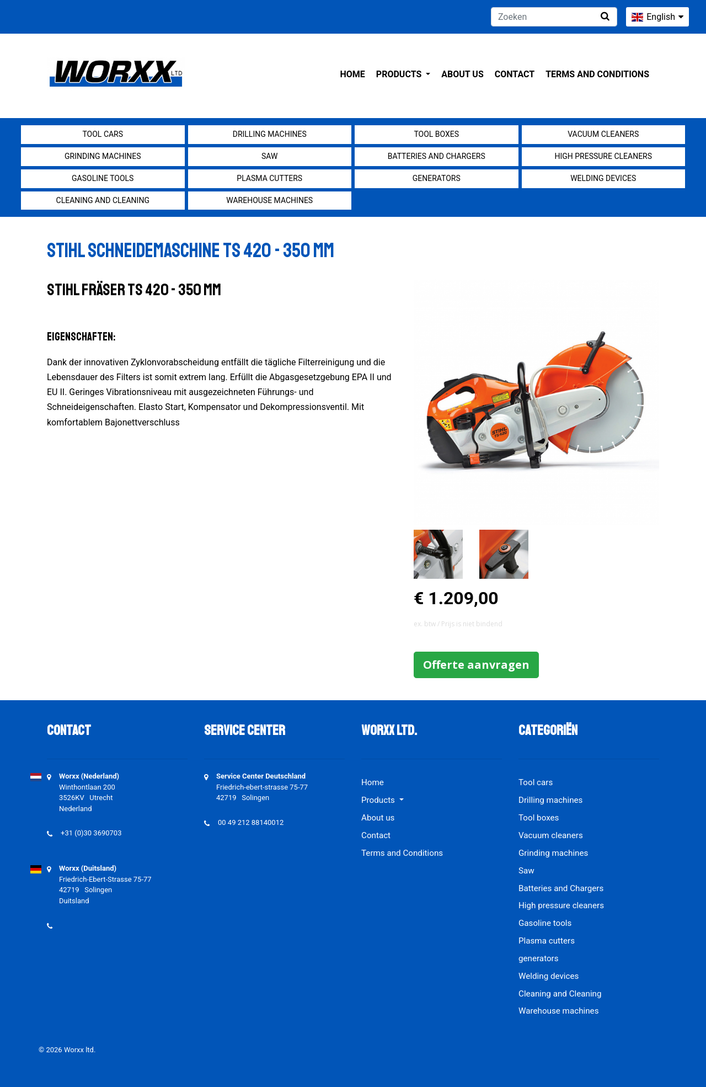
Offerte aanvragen (476, 664)
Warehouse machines (269, 200)
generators (437, 178)
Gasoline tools (102, 178)
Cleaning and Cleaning (102, 200)
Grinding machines (103, 156)
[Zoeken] (554, 16)
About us (462, 74)
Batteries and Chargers (436, 156)
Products (400, 74)
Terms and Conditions (597, 74)
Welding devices (603, 178)
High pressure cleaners (603, 156)
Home (352, 74)
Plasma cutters (269, 178)
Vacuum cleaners (603, 134)
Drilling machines (270, 134)
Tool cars (102, 134)
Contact (514, 74)
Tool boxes (436, 134)
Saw (269, 156)
